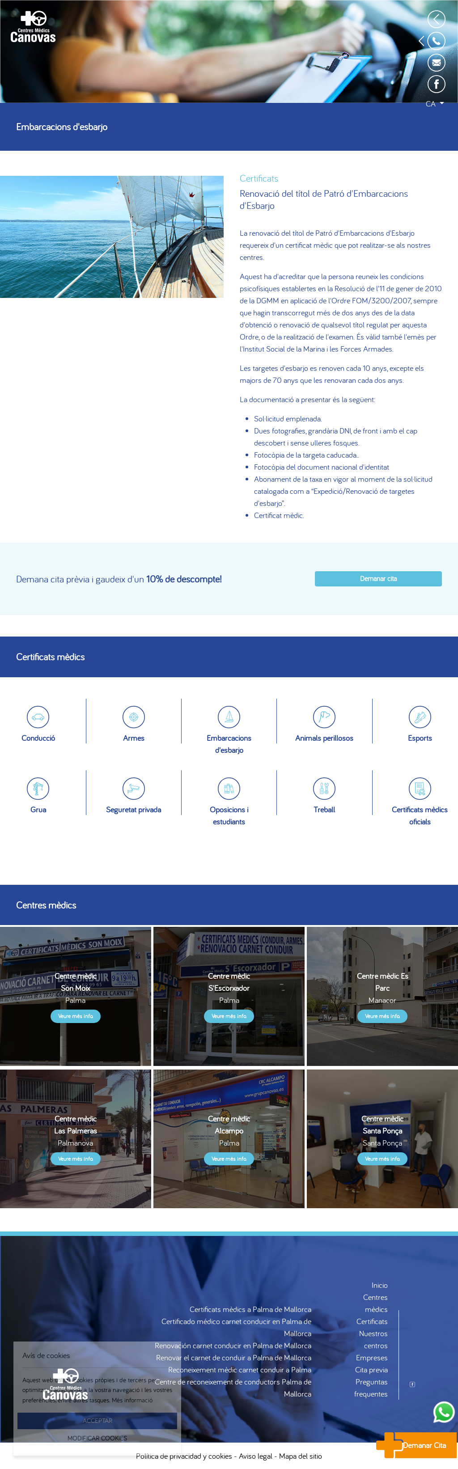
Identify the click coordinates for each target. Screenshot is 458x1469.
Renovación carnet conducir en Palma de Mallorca (233, 1345)
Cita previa (371, 1369)
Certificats (372, 1321)
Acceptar (97, 1420)
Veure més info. (75, 1016)
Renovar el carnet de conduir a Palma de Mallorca (233, 1357)
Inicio (380, 1285)
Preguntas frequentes (371, 1387)
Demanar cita (378, 578)
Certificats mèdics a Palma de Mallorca (250, 1309)
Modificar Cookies (97, 1438)
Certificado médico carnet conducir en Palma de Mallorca (236, 1327)
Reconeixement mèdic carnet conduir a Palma (239, 1369)
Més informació (132, 1400)
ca (431, 103)
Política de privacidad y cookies (184, 1456)
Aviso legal (255, 1456)
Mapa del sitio (300, 1456)
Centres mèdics (375, 1303)
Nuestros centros (373, 1339)
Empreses (372, 1357)
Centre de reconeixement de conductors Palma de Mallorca (233, 1387)
